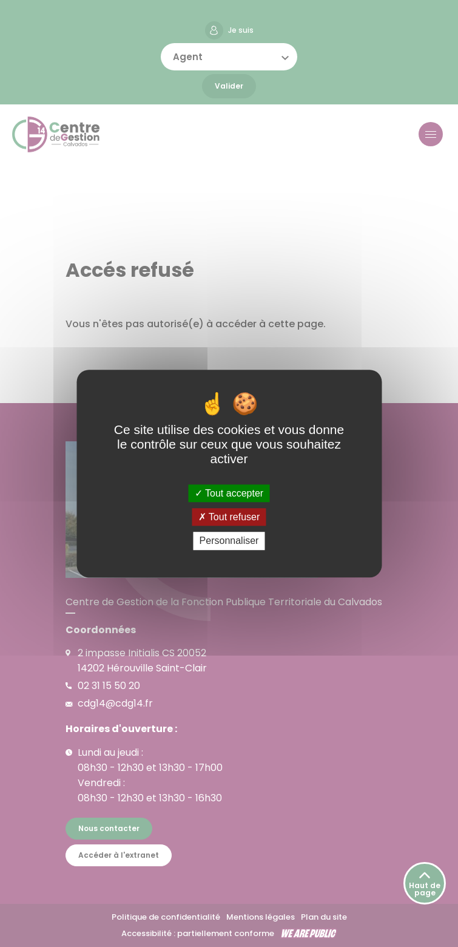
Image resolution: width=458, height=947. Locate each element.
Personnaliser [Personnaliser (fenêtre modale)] (229, 541)
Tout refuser (229, 517)
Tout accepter (229, 493)
